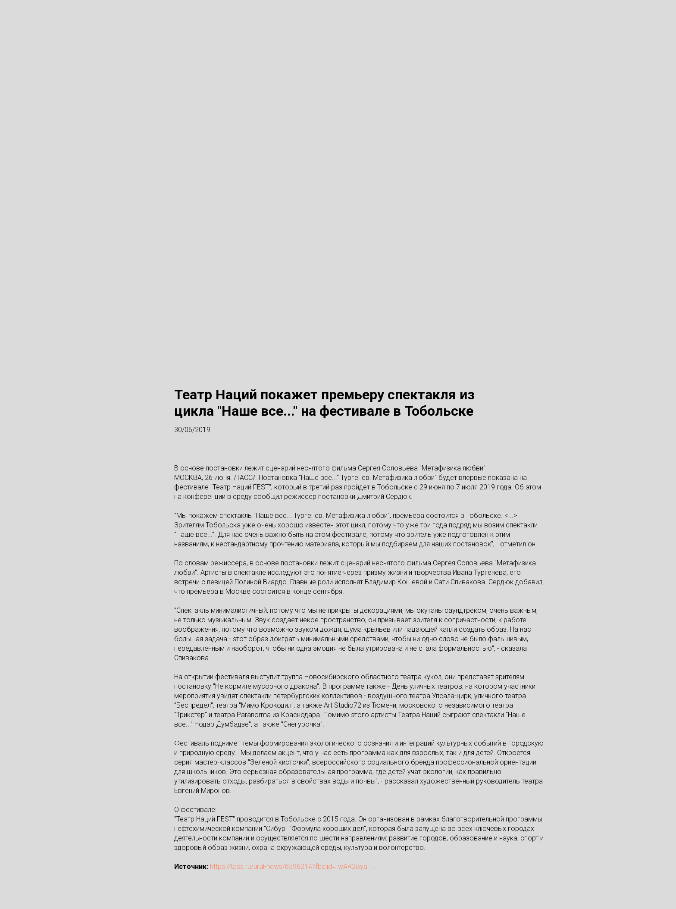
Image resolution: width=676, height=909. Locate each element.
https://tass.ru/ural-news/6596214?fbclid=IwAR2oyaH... (293, 866)
